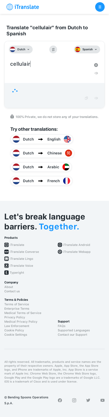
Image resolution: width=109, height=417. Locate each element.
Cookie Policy (14, 330)
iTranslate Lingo (21, 258)
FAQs (62, 326)
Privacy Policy (14, 317)
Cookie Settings (15, 334)
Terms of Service (16, 304)
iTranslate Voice (21, 265)
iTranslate (17, 245)
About (8, 287)
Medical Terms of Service (22, 313)
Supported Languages (74, 330)
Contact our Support (72, 334)
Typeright (17, 272)
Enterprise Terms (16, 308)
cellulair (50, 64)
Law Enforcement (16, 326)
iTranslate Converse (24, 251)
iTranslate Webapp (77, 251)
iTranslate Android (76, 245)
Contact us (12, 291)
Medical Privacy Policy (20, 321)
